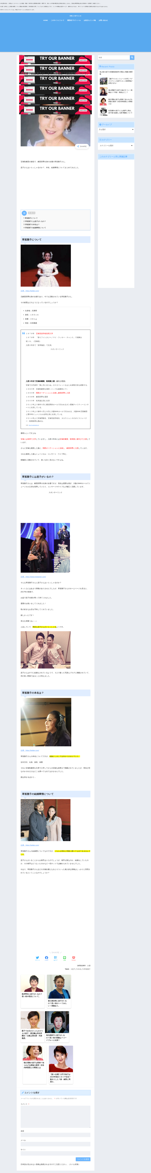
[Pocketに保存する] (74, 959)
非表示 (32, 213)
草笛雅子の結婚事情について (35, 228)
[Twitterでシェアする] (37, 959)
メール (23, 1103)
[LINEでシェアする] (64, 959)
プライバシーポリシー (74, 1164)
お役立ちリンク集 (90, 20)
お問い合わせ (103, 20)
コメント (25, 1066)
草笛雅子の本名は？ (32, 225)
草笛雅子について (31, 218)
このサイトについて (57, 20)
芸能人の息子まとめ (76, 15)
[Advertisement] (75, 38)
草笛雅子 (87, 969)
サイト (23, 1112)
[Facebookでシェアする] (46, 959)
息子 (73, 969)
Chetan (14, 1171)
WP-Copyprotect (23, 1171)
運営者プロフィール (74, 20)
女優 (88, 966)
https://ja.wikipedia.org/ (34, 425)
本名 (79, 969)
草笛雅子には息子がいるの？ (35, 221)
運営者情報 (62, 1164)
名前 (22, 1093)
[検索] (132, 57)
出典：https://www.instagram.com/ (34, 577)
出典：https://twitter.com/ (30, 291)
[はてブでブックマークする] (55, 959)
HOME (45, 20)
